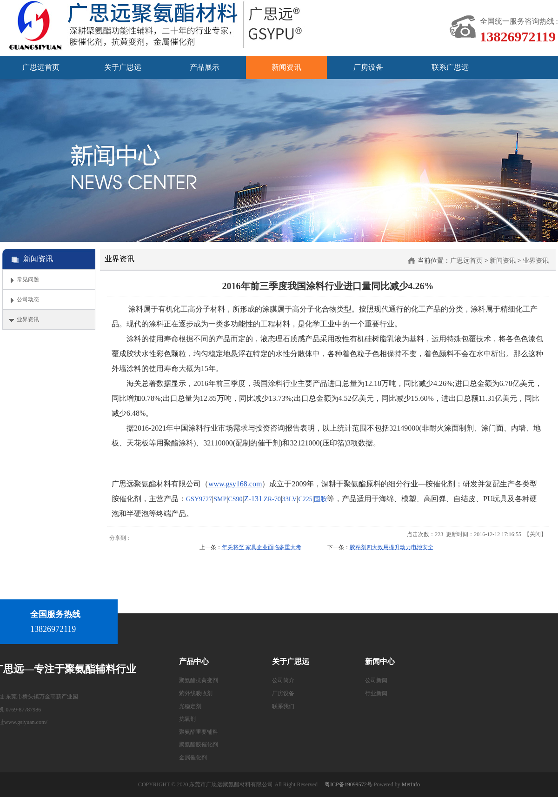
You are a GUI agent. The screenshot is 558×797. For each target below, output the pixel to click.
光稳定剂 (190, 706)
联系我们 (283, 706)
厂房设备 (283, 693)
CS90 (235, 499)
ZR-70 (272, 499)
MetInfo (411, 784)
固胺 (320, 499)
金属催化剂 (193, 757)
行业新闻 (376, 693)
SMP (219, 499)
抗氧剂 (187, 719)
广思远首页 (466, 260)
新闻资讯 (503, 260)
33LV (289, 499)
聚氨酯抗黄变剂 (198, 680)
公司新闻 (376, 680)
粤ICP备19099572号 (348, 784)
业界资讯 (536, 260)
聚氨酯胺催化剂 (198, 744)
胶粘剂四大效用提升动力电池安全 (391, 547)
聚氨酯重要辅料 (198, 732)
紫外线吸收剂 (196, 693)
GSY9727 (199, 499)
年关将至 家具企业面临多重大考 (261, 547)
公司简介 (283, 680)
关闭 (535, 534)
